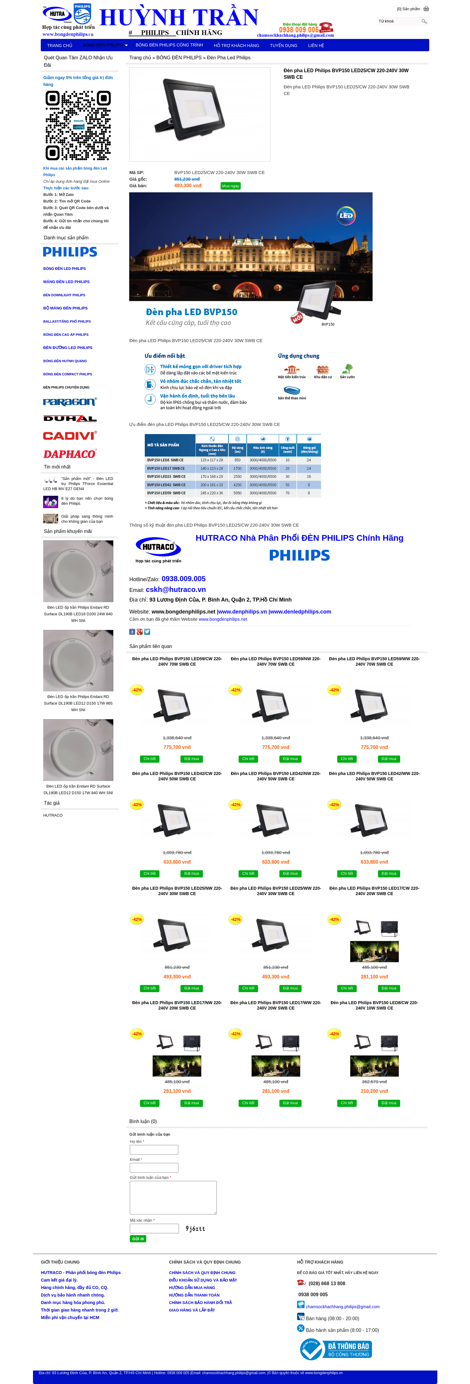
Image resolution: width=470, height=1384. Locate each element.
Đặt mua (191, 758)
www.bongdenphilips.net (183, 612)
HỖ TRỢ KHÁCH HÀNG (236, 45)
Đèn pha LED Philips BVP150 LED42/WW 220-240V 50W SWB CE (374, 776)
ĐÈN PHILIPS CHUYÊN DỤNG (66, 387)
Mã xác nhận (142, 1220)
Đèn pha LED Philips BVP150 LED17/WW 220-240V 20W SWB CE (276, 1005)
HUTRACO (52, 815)
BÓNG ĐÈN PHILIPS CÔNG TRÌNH (169, 45)
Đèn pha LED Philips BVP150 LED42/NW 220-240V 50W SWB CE (276, 776)
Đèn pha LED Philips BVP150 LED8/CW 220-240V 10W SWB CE (374, 1005)
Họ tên (137, 1141)
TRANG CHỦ (59, 45)
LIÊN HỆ (316, 45)
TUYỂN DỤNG (283, 45)
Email (136, 1159)
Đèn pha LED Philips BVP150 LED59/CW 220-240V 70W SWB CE (177, 661)
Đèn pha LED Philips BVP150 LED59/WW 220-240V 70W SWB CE (374, 661)
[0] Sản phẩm (408, 9)
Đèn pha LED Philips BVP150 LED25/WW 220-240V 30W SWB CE (276, 891)
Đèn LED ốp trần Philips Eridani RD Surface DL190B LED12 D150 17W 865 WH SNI (78, 703)
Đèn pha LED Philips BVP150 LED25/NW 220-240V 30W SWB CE (177, 891)
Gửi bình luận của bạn (150, 1177)
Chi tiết (150, 758)
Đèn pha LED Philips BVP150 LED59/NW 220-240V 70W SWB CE (276, 661)
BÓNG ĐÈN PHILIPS (105, 45)
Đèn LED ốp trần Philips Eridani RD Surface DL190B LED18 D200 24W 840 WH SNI (78, 614)
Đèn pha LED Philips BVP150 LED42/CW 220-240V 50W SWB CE (177, 776)
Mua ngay (230, 186)
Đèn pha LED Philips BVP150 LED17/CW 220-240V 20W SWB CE (374, 891)
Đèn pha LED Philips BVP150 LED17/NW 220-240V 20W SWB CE (177, 1005)
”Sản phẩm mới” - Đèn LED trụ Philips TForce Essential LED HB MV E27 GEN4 (78, 483)
